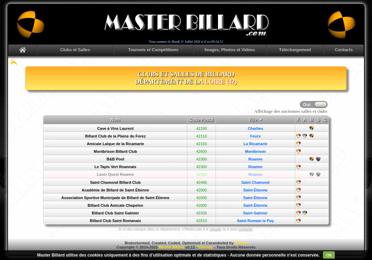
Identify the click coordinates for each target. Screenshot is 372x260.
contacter (245, 229)
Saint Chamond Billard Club (115, 182)
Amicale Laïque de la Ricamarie (115, 144)
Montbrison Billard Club (115, 151)
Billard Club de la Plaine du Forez (115, 136)
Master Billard (171, 247)
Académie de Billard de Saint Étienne (115, 190)
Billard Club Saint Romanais (115, 221)
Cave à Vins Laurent (115, 128)
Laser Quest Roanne (115, 174)
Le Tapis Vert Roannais (115, 167)
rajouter (215, 229)
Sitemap (205, 247)
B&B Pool (115, 159)
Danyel (241, 243)
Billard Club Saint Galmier (115, 213)
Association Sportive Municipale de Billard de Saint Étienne (115, 198)
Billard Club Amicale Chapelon (115, 205)
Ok (329, 255)
